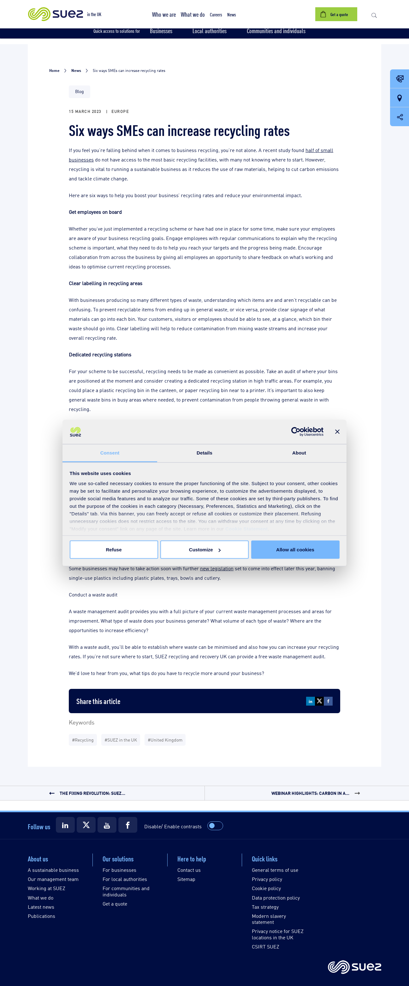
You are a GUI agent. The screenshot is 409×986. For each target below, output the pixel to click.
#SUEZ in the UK (120, 739)
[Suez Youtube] (107, 825)
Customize (205, 549)
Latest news (41, 906)
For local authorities (125, 879)
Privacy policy (267, 879)
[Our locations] (399, 98)
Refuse (114, 549)
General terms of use (275, 869)
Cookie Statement (246, 528)
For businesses (119, 869)
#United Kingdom (165, 739)
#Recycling (83, 739)
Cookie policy (266, 888)
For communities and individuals (126, 891)
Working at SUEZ (46, 888)
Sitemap (186, 879)
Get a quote (115, 903)
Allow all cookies (295, 549)
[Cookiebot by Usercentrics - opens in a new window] (295, 432)
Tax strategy (265, 906)
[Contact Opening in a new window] (399, 79)
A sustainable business (53, 869)
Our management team (53, 879)
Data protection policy (276, 897)
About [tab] (299, 452)
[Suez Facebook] (127, 825)
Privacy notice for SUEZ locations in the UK (278, 934)
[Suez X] (86, 825)
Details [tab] (204, 452)
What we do (40, 897)
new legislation (217, 568)
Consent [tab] (110, 452)
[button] (164, 14)
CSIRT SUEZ (265, 946)
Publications (41, 916)
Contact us (189, 869)
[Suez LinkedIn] (65, 825)
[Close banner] (337, 432)
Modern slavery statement (269, 919)
